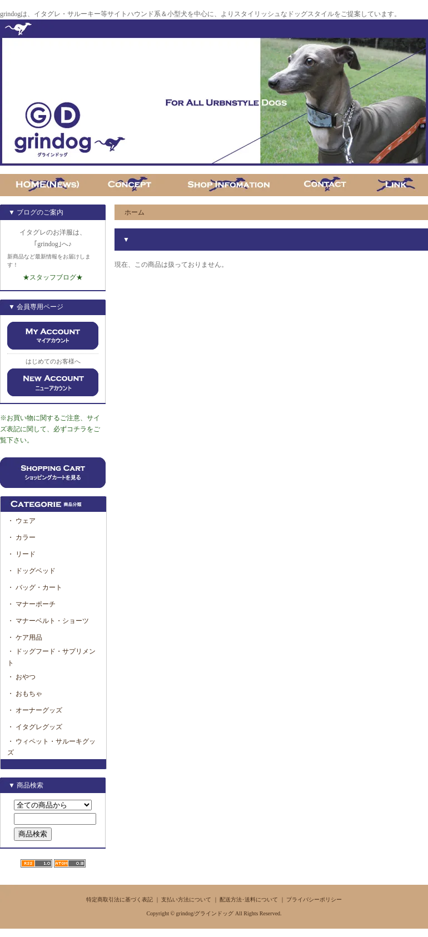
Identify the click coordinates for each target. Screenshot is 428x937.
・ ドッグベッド (31, 571)
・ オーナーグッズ (34, 710)
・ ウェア (21, 521)
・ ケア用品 (24, 637)
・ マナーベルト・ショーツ (48, 621)
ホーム (135, 212)
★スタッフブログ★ (53, 277)
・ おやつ (21, 677)
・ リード (21, 554)
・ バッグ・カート (34, 587)
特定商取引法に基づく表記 (119, 899)
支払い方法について (186, 899)
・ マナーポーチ (31, 604)
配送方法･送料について (249, 899)
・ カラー (24, 537)
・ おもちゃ (24, 693)
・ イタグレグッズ (34, 727)
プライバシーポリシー (314, 899)
